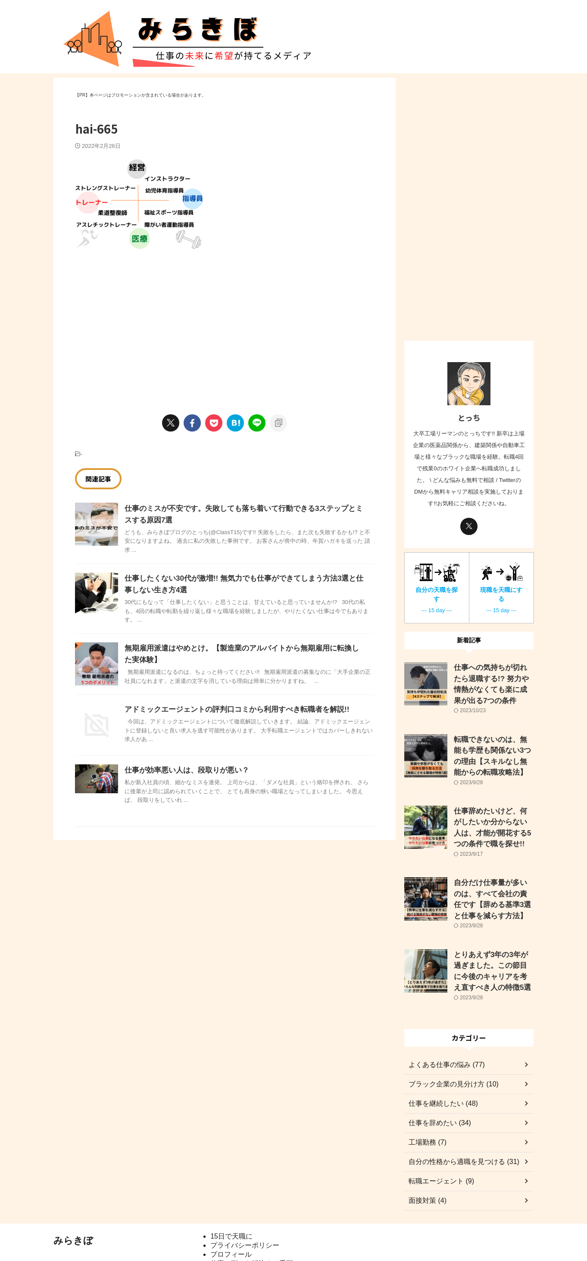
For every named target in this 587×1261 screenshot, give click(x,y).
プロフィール (231, 1216)
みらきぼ (73, 1203)
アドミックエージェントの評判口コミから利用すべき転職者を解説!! (230, 709)
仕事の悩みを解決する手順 (251, 1226)
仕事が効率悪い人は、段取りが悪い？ (183, 770)
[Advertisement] (147, 322)
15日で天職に (231, 1198)
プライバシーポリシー (244, 1207)
